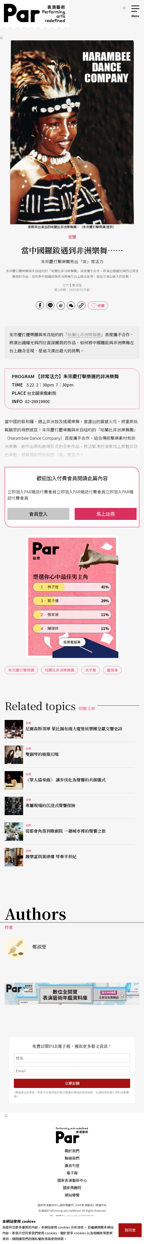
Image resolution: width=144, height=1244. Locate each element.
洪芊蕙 (90, 670)
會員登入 (38, 513)
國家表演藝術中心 (72, 1180)
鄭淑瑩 (77, 285)
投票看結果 (72, 642)
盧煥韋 (112, 670)
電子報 (72, 1173)
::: (124, 7)
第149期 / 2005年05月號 (72, 289)
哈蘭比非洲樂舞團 (84, 334)
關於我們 (72, 1150)
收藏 (101, 305)
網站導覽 (72, 1195)
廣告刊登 (72, 1165)
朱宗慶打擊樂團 (21, 670)
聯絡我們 (72, 1158)
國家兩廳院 (72, 1187)
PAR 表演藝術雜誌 (72, 1135)
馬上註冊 (105, 513)
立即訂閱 (72, 1083)
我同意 (130, 1230)
